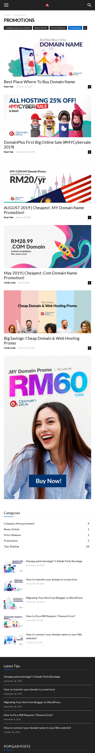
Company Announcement (17, 28)
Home (7, 15)
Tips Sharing (11, 546)
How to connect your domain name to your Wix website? (37, 727)
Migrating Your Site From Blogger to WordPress (54, 597)
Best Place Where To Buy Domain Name (39, 81)
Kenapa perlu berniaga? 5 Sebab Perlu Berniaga (54, 561)
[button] (89, 5)
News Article (40, 28)
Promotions (75, 28)
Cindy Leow (9, 282)
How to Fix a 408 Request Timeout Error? (50, 616)
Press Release (58, 28)
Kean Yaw (8, 86)
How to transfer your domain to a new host (51, 579)
